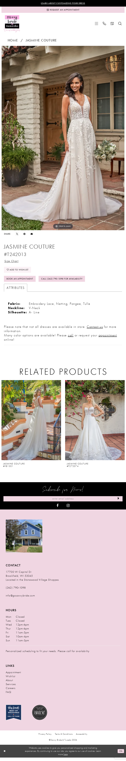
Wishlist (10, 680)
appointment (108, 338)
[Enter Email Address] (63, 502)
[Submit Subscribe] (118, 502)
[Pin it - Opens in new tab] (24, 234)
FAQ (8, 695)
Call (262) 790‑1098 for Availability (66, 281)
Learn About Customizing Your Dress (63, 3)
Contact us (95, 330)
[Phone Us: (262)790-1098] (104, 24)
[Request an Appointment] (63, 10)
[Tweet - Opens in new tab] (17, 234)
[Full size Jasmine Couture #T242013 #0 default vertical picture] (63, 139)
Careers (10, 691)
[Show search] (120, 24)
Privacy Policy (45, 737)
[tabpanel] (63, 139)
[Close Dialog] (5, 754)
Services (11, 687)
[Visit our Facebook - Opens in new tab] (57, 509)
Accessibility (81, 737)
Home (13, 41)
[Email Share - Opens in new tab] (32, 234)
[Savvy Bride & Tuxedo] (12, 25)
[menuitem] (96, 24)
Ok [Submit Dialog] (120, 754)
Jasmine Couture (41, 41)
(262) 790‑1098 (16, 591)
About (9, 684)
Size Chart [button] (12, 262)
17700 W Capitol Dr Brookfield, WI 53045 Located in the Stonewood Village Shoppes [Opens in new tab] (32, 579)
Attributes (16, 291)
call (71, 338)
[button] (96, 24)
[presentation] (31, 423)
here (65, 757)
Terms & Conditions (64, 737)
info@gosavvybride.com (20, 599)
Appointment (13, 676)
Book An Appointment (21, 281)
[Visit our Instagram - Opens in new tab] (68, 509)
